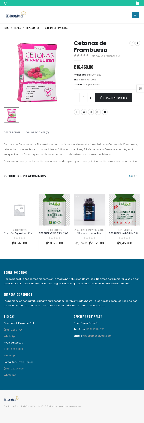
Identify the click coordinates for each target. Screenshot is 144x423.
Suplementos (93, 84)
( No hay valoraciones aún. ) (106, 56)
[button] (6, 3)
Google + (98, 112)
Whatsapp (10, 355)
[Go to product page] (19, 209)
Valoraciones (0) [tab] (37, 132)
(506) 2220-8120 (14, 368)
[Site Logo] (16, 15)
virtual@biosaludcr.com (97, 335)
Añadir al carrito (116, 98)
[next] (137, 43)
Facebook (77, 112)
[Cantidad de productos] (84, 97)
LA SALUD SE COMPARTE (85, 230)
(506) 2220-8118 (94, 329)
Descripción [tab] (12, 132)
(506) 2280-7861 (13, 329)
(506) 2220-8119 (13, 349)
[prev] (132, 43)
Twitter (84, 112)
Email (105, 112)
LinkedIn (91, 112)
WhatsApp (10, 336)
